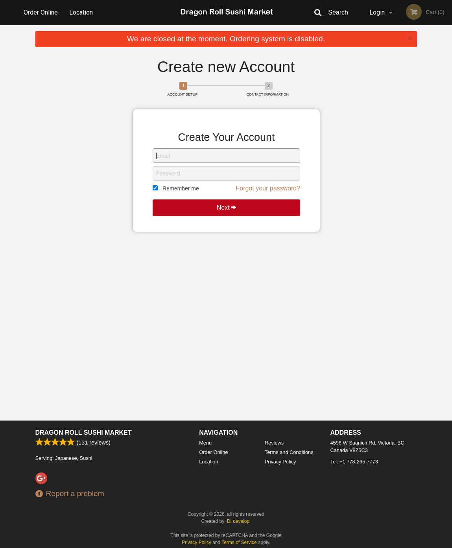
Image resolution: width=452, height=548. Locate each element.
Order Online (41, 12)
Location (81, 12)
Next (226, 207)
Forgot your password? (268, 188)
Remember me (180, 188)
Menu (205, 443)
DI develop (238, 521)
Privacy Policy (280, 462)
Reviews (274, 443)
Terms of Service (238, 542)
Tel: (354, 462)
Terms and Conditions (289, 452)
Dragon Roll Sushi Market (83, 432)
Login (377, 12)
